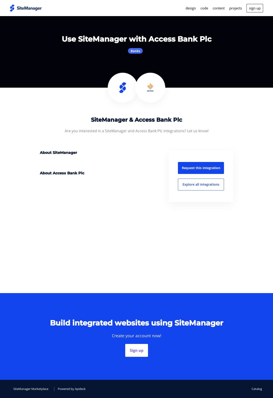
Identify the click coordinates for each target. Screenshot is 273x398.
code (204, 8)
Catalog (257, 389)
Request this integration (201, 168)
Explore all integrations (201, 184)
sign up (255, 8)
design (191, 8)
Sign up (136, 350)
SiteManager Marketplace (30, 389)
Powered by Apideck (72, 389)
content (219, 8)
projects (235, 8)
